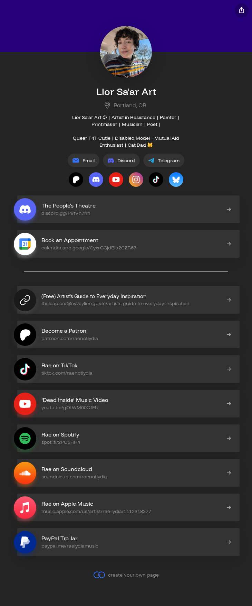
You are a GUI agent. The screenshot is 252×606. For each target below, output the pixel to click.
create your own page (125, 574)
